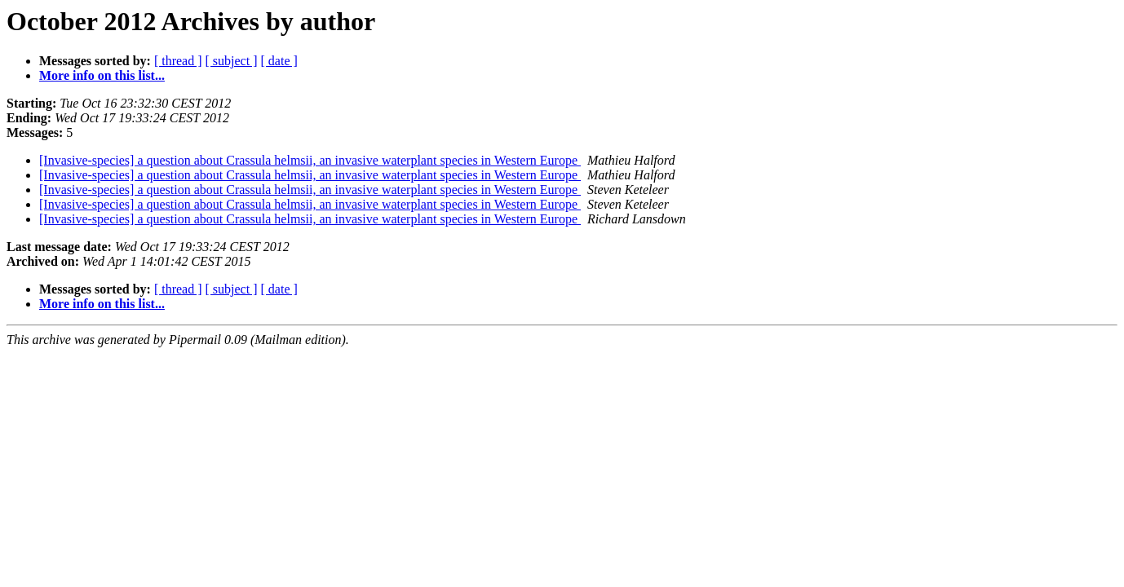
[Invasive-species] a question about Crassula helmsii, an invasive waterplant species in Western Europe (310, 160)
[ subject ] (232, 61)
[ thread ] (178, 61)
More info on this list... (102, 75)
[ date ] (279, 61)
